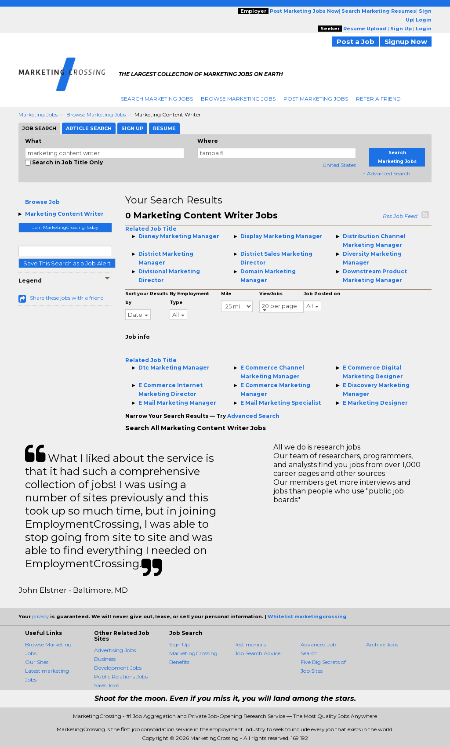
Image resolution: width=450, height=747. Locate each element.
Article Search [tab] (89, 128)
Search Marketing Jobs (157, 98)
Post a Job (355, 41)
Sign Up (179, 644)
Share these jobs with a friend (67, 297)
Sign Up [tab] (132, 128)
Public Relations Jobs (121, 676)
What (33, 141)
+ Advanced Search (386, 173)
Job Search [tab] (39, 128)
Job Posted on (322, 294)
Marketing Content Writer (64, 213)
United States (339, 165)
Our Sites (36, 662)
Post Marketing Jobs (315, 98)
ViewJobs (271, 294)
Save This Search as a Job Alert (67, 263)
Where (207, 141)
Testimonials (250, 644)
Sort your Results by (146, 298)
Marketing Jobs (38, 114)
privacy (40, 616)
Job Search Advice (257, 653)
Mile (226, 294)
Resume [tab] (164, 128)
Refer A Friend (378, 98)
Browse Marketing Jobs (238, 98)
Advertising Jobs (115, 650)
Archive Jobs (382, 644)
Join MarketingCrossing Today (65, 227)
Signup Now (406, 41)
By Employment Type (189, 298)
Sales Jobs (106, 685)
